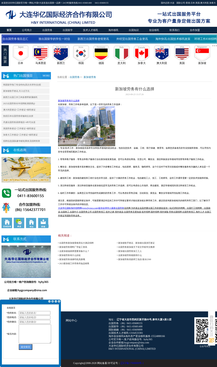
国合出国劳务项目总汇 (14, 38)
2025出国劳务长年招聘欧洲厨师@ (19, 103)
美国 (197, 3)
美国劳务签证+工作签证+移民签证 (19, 128)
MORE (46, 75)
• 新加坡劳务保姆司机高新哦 (71, 259)
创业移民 (154, 30)
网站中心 (71, 320)
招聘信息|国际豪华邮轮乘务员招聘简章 (21, 141)
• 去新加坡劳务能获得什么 (129, 255)
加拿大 (212, 3)
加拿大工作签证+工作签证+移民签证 (20, 135)
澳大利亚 (204, 3)
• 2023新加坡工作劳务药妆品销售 (73, 263)
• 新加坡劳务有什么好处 (69, 255)
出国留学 (68, 30)
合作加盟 (195, 30)
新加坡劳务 (90, 77)
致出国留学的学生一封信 (55, 38)
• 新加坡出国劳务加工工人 (129, 251)
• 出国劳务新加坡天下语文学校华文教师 (136, 247)
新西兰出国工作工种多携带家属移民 (20, 97)
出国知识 (134, 30)
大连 (172, 3)
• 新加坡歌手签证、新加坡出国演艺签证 (136, 243)
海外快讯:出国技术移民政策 (173, 38)
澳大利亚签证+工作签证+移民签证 (19, 110)
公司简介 (27, 30)
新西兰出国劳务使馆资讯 (94, 38)
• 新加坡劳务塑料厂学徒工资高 (72, 247)
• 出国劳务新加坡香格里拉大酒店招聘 (76, 243)
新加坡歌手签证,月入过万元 (16, 91)
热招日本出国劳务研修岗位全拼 (18, 116)
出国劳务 (47, 30)
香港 (188, 3)
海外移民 (113, 30)
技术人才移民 (90, 30)
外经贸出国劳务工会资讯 (133, 38)
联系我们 (174, 30)
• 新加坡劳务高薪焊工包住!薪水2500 (134, 259)
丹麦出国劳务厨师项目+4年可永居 (19, 122)
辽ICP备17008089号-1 (132, 363)
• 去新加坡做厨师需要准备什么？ (73, 251)
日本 (193, 3)
